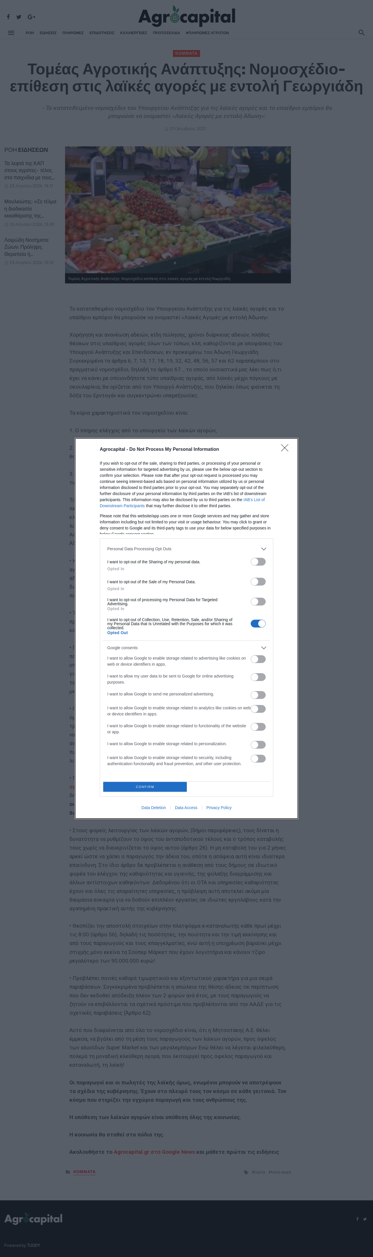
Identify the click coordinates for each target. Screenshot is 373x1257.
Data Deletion (153, 809)
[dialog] (186, 628)
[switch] (258, 560)
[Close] (286, 448)
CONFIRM (147, 787)
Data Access (186, 809)
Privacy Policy (219, 809)
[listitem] (186, 547)
